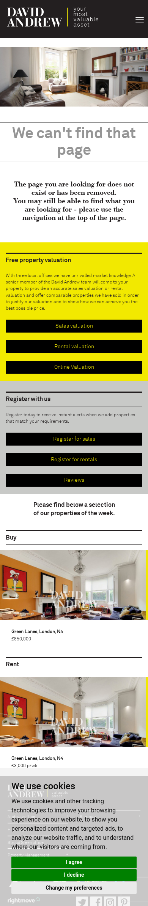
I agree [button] (74, 862)
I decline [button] (74, 875)
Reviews (74, 480)
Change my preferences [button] (74, 888)
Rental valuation (74, 346)
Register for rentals (74, 459)
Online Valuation (74, 367)
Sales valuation (74, 326)
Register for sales (74, 439)
